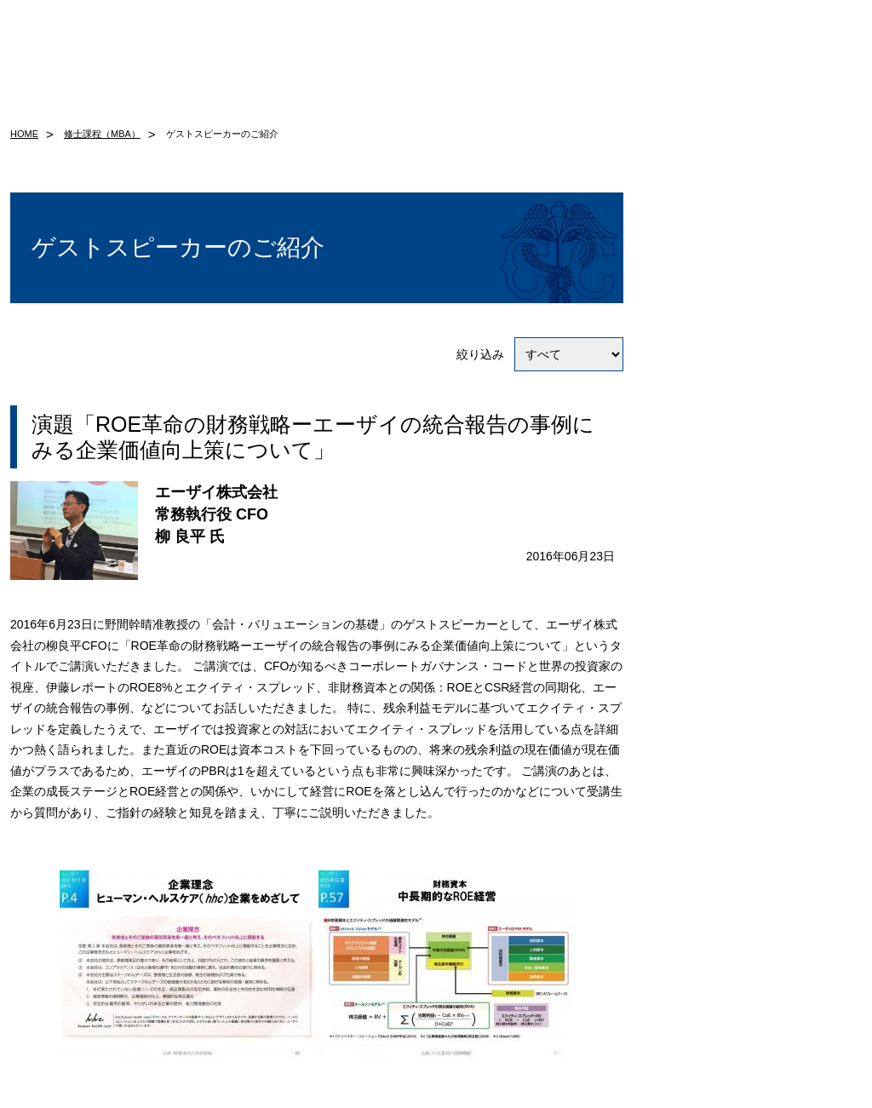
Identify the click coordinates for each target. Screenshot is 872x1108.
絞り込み (539, 354)
